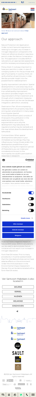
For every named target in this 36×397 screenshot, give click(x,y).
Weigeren (18, 235)
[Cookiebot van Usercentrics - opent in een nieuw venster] (25, 160)
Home (3, 31)
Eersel (18, 292)
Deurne (18, 287)
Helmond (18, 301)
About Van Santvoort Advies (15, 31)
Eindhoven (18, 306)
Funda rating (32, 2)
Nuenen (18, 296)
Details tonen (25, 218)
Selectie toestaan (18, 230)
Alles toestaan (18, 224)
